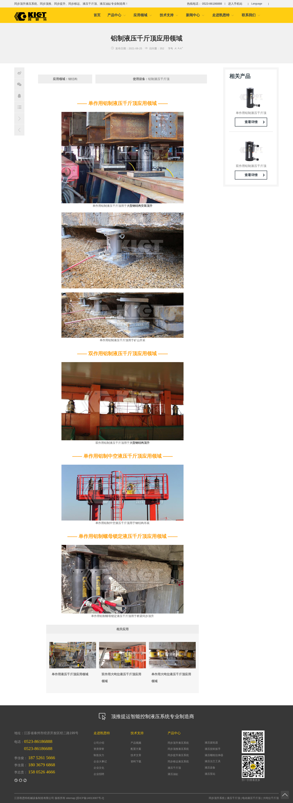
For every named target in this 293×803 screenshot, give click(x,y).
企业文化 (99, 767)
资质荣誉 (99, 748)
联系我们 (251, 15)
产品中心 (116, 15)
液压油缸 (173, 774)
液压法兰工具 (213, 761)
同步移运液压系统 (178, 761)
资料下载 (136, 761)
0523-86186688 (38, 748)
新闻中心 (195, 15)
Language (258, 3)
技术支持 (169, 15)
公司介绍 (99, 742)
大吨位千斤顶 (271, 798)
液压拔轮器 (211, 742)
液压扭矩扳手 (213, 748)
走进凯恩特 (223, 15)
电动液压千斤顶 (251, 798)
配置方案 (136, 748)
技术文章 (136, 755)
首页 (97, 15)
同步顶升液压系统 (178, 742)
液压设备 (210, 767)
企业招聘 (99, 774)
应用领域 (142, 15)
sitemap (70, 798)
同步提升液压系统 (178, 755)
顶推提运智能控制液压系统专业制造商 (146, 716)
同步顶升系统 (217, 798)
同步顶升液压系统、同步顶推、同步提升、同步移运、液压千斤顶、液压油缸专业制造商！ (71, 3)
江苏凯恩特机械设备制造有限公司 (34, 798)
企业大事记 (100, 761)
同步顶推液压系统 (178, 748)
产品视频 (136, 742)
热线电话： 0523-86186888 (202, 3)
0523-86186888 (38, 741)
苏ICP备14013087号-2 (90, 798)
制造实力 (99, 755)
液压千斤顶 (174, 767)
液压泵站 (210, 773)
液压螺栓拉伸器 (214, 755)
